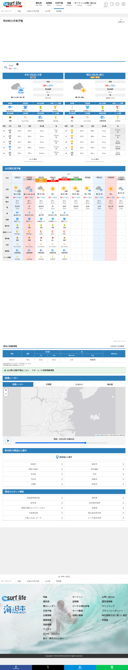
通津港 (94, 498)
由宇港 (33, 503)
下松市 (33, 479)
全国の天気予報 (33, 581)
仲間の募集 (77, 615)
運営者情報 (107, 601)
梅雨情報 (47, 620)
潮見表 (39, 4)
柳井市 (94, 464)
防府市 (94, 484)
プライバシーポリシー (112, 611)
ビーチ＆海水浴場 (80, 606)
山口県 (47, 581)
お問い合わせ (89, 4)
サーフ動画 (77, 611)
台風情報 (47, 615)
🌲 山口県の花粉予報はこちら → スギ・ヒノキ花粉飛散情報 (29, 370)
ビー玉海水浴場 (94, 518)
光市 (94, 474)
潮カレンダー (49, 606)
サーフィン (79, 4)
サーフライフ (6, 581)
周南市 (94, 479)
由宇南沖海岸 (94, 503)
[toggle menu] (124, 3)
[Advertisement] (64, 43)
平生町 (33, 474)
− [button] (6, 394)
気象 (69, 4)
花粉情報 (47, 624)
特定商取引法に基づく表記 (114, 615)
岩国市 (33, 464)
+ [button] (6, 390)
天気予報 (59, 4)
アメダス (47, 629)
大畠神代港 (33, 513)
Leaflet (98, 435)
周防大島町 (33, 469)
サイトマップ (108, 606)
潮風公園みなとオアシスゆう (33, 508)
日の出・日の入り (51, 634)
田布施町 (94, 469)
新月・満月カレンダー (53, 638)
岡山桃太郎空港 (94, 513)
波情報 (49, 4)
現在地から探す (65, 457)
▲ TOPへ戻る (64, 576)
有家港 (94, 508)
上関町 (33, 484)
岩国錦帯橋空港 (33, 498)
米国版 (105, 620)
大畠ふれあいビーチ (33, 518)
